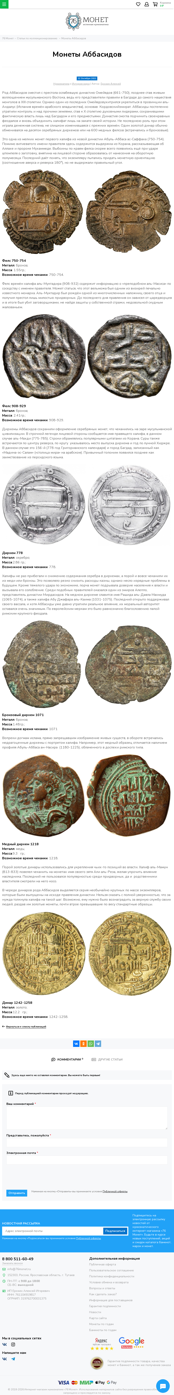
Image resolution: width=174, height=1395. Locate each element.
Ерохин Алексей (111, 83)
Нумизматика (61, 83)
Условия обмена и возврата (109, 1282)
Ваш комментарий (21, 1104)
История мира (81, 83)
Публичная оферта (102, 1264)
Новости (95, 1312)
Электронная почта (22, 1153)
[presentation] (38, 1177)
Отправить (16, 1193)
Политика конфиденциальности (111, 1276)
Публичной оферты (115, 1191)
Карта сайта (98, 1318)
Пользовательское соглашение (111, 1270)
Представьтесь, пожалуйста (28, 1135)
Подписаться (115, 1231)
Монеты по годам (101, 1324)
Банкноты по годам (102, 1330)
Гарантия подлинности (105, 1306)
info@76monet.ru (19, 1269)
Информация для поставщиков (111, 1300)
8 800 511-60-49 (17, 1259)
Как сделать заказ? (103, 1294)
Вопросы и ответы (102, 1288)
